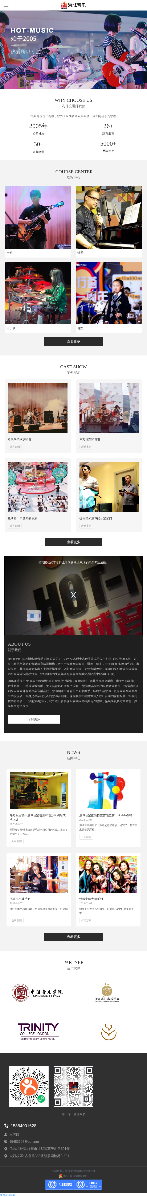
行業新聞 (86, 920)
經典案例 (15, 446)
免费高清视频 (7, 1195)
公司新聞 (17, 841)
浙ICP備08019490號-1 (73, 1176)
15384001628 (23, 1125)
